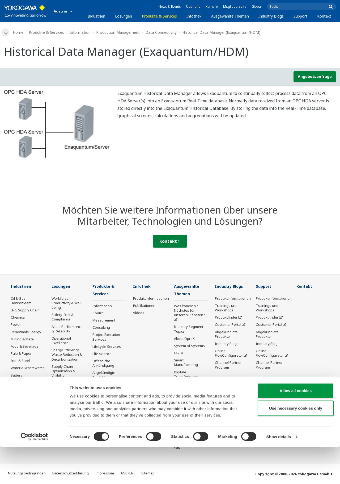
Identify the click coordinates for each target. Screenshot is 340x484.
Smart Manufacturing (186, 363)
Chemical (18, 317)
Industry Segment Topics (188, 329)
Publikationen (144, 306)
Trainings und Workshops (226, 308)
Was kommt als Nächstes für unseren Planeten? (189, 311)
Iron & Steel (20, 361)
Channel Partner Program (228, 365)
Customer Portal (228, 325)
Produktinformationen (151, 299)
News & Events (170, 6)
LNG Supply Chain (25, 310)
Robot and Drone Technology (188, 398)
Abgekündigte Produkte (103, 375)
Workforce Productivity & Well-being (67, 303)
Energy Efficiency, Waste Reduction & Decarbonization (67, 355)
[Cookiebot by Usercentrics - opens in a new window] (34, 474)
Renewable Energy (26, 332)
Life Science (102, 354)
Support (300, 16)
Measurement (103, 321)
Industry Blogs (271, 16)
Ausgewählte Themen (230, 16)
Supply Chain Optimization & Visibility (63, 371)
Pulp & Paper (21, 354)
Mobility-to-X (21, 387)
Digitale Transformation (186, 374)
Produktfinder (226, 317)
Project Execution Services (106, 337)
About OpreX (184, 339)
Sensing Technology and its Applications (190, 410)
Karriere (212, 6)
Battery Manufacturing (23, 378)
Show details (278, 473)
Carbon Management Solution (62, 404)
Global (257, 6)
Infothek (193, 16)
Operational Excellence (61, 341)
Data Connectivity (161, 32)
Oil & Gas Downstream (21, 301)
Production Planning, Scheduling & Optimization (68, 388)
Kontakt (324, 16)
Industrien (96, 16)
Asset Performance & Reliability (67, 329)
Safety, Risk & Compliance (63, 317)
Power (16, 325)
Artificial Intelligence (190, 384)
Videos (138, 313)
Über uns (193, 6)
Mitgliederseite (234, 6)
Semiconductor (23, 401)
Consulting (101, 328)
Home (18, 32)
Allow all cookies (296, 427)
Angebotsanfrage (315, 76)
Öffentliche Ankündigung (103, 364)
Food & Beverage (25, 346)
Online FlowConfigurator (229, 353)
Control (98, 313)
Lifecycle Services (106, 347)
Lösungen (123, 16)
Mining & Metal (23, 339)
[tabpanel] (56, 124)
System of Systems (189, 346)
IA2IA (178, 353)
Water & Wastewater (27, 368)
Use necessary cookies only (295, 445)
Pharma (17, 394)
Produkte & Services (159, 16)
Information (80, 32)
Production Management (118, 32)
